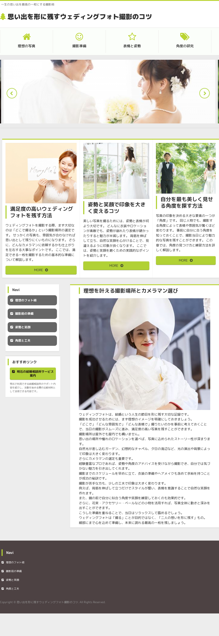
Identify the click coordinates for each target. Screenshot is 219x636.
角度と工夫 (22, 340)
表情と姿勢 (132, 46)
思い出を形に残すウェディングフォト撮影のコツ (79, 16)
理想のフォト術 (26, 300)
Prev (13, 94)
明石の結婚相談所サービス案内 (35, 373)
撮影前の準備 (24, 313)
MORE (38, 270)
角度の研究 (185, 46)
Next (205, 94)
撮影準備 (79, 46)
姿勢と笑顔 (22, 327)
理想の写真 (26, 46)
